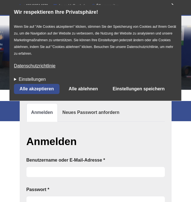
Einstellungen (32, 79)
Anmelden (44, 115)
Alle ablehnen (83, 89)
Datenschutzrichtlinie (35, 66)
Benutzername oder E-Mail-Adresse (65, 160)
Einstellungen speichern (139, 89)
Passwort (38, 189)
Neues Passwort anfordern (91, 112)
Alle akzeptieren (37, 89)
